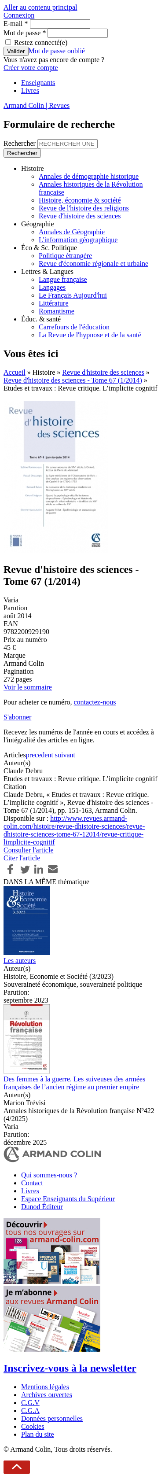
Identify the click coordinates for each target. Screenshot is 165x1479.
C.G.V (30, 1402)
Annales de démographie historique (89, 176)
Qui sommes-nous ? (49, 1175)
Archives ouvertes (46, 1394)
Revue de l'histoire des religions (84, 208)
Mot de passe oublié (57, 51)
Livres (30, 90)
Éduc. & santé (41, 319)
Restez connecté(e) (40, 42)
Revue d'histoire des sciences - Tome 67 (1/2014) (73, 380)
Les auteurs (20, 960)
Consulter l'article (29, 850)
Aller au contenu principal (40, 7)
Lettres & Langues (47, 271)
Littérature (54, 303)
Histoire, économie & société (80, 200)
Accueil (15, 372)
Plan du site (37, 1434)
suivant (65, 755)
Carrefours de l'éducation (74, 327)
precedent (39, 755)
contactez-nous (94, 702)
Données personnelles (52, 1418)
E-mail (16, 23)
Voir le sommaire (28, 687)
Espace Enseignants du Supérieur (68, 1198)
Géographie (37, 224)
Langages (52, 287)
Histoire (32, 168)
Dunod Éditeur (42, 1206)
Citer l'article (22, 858)
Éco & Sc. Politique (49, 247)
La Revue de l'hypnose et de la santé (90, 335)
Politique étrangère (65, 255)
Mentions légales (45, 1386)
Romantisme (56, 311)
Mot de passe (25, 33)
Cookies (32, 1426)
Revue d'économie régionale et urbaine (93, 263)
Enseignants (38, 82)
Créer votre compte (31, 67)
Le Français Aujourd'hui (73, 295)
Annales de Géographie (72, 232)
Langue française (63, 279)
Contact (32, 1183)
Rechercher (20, 143)
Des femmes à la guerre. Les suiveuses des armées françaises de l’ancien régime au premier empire (74, 1083)
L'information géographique (78, 239)
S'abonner (17, 717)
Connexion (19, 15)
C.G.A (30, 1410)
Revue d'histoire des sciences (80, 216)
